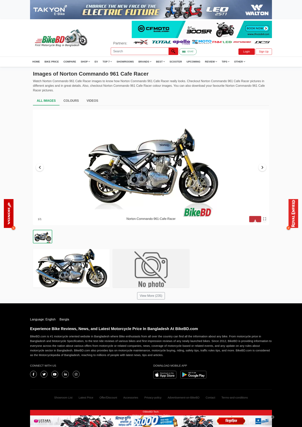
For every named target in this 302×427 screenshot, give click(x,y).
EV (96, 61)
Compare (69, 61)
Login (246, 51)
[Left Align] (173, 51)
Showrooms (125, 61)
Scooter (175, 61)
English (50, 319)
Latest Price (86, 397)
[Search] (140, 51)
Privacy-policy (152, 397)
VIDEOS (92, 100)
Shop (85, 61)
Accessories (130, 397)
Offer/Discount (108, 397)
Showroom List (63, 397)
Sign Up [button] (264, 51)
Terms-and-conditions (234, 397)
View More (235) (151, 295)
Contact (210, 397)
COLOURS (71, 100)
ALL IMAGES (46, 100)
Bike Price (51, 61)
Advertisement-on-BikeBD (184, 397)
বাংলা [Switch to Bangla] (187, 51)
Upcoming (193, 61)
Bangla (64, 319)
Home (36, 61)
